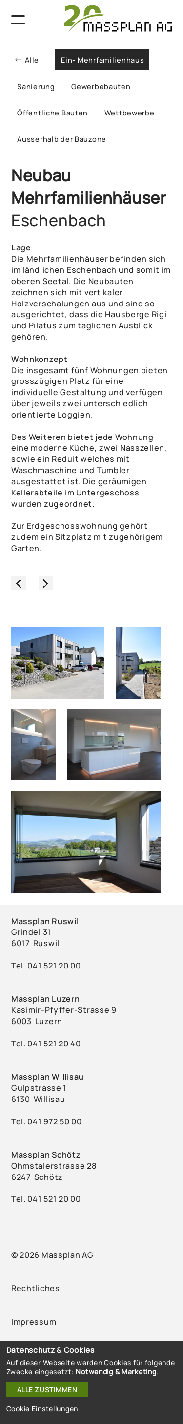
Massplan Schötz (46, 1154)
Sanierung (36, 86)
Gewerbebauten (100, 86)
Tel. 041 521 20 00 (46, 1199)
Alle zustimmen (47, 1389)
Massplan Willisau (47, 1076)
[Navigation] (18, 19)
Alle (32, 60)
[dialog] (91, 1382)
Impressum (33, 1321)
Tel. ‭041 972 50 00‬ (46, 1121)
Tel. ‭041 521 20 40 (46, 1043)
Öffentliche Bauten (52, 112)
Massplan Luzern (45, 998)
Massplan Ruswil (45, 921)
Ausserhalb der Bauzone (61, 139)
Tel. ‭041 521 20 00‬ (46, 965)
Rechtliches (35, 1288)
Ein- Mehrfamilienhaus (102, 60)
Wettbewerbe (129, 112)
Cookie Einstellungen (42, 1408)
